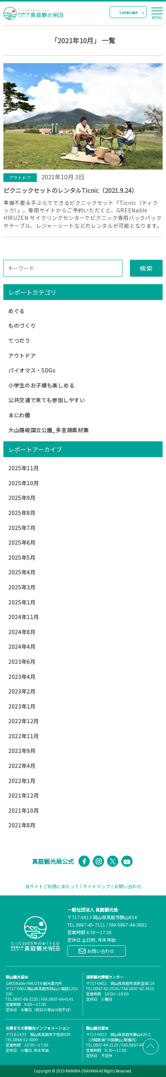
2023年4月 (22, 676)
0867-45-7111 (90, 924)
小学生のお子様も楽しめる (41, 385)
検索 (146, 268)
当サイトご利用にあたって (52, 886)
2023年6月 (22, 661)
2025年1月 (22, 602)
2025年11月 (23, 468)
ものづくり (22, 325)
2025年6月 (22, 542)
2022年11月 (23, 736)
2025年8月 (22, 513)
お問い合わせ (127, 886)
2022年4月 (22, 766)
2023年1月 (22, 706)
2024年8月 (22, 632)
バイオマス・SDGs (32, 370)
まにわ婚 (19, 415)
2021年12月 (23, 795)
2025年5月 (22, 557)
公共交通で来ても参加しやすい (46, 400)
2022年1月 (22, 781)
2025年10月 (23, 483)
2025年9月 (22, 497)
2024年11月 (23, 617)
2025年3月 (22, 587)
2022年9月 (22, 750)
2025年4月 (22, 572)
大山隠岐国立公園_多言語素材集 (48, 430)
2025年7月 (22, 528)
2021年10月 (23, 810)
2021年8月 (22, 825)
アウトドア (22, 355)
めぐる (16, 311)
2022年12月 (23, 721)
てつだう (19, 340)
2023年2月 (22, 691)
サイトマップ (96, 886)
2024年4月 (22, 646)
